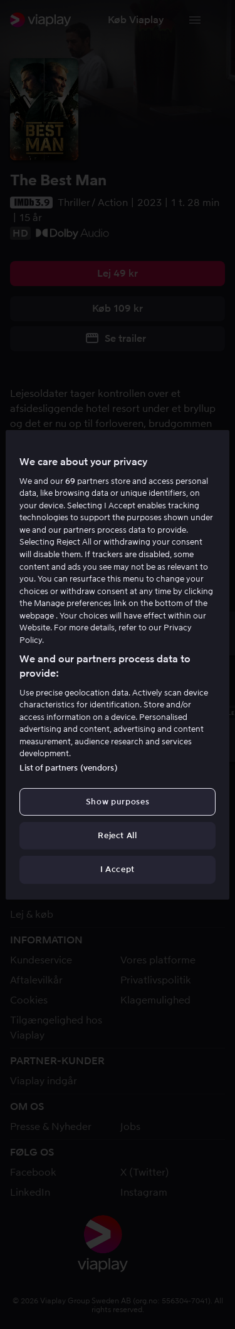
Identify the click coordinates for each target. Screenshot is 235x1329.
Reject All (117, 835)
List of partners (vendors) (68, 767)
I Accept (117, 869)
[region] (117, 664)
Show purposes (117, 801)
